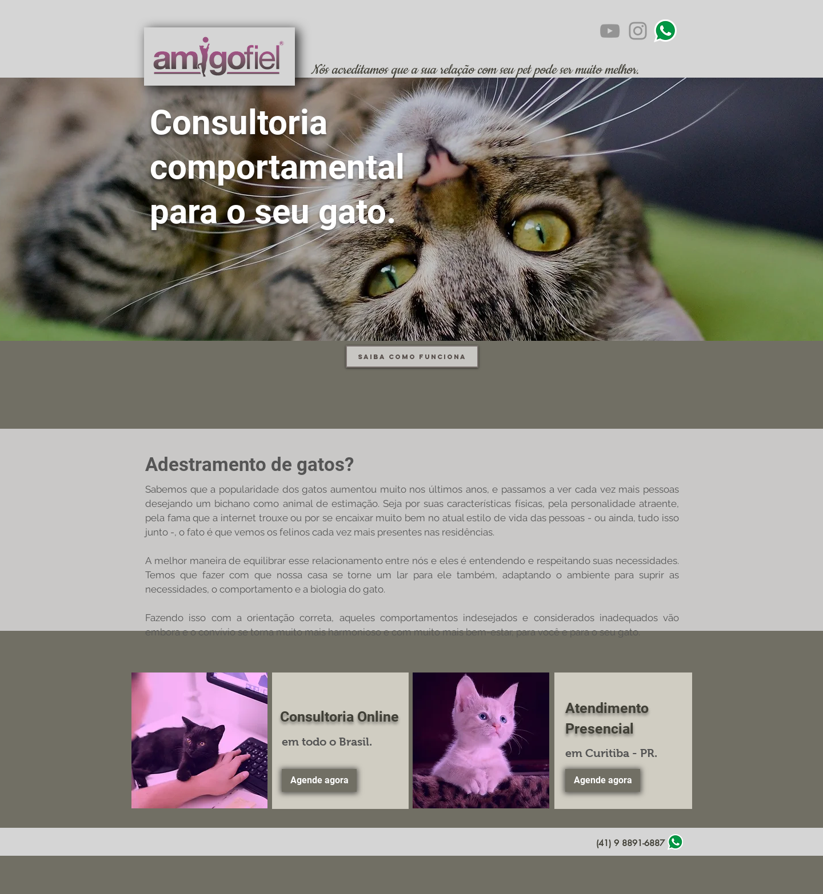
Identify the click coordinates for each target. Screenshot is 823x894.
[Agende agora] (319, 780)
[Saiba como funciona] (412, 356)
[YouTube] (610, 31)
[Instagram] (638, 31)
